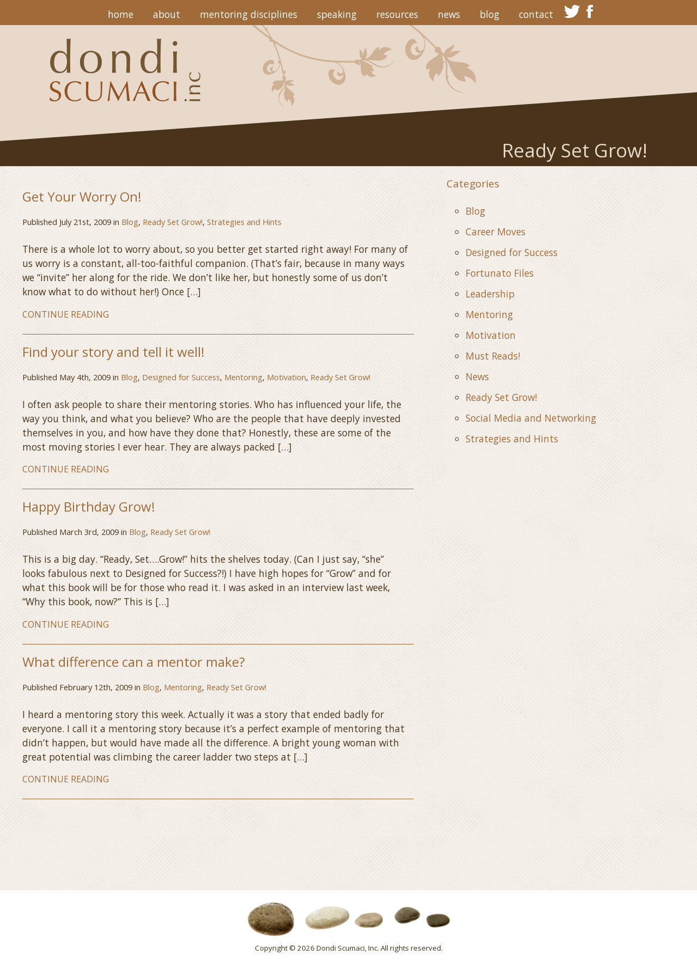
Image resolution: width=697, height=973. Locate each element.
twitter (572, 11)
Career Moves (495, 231)
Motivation (286, 377)
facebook (590, 11)
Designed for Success (181, 377)
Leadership (490, 293)
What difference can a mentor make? (133, 662)
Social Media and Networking (531, 417)
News (449, 14)
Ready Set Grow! (173, 221)
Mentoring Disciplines (248, 14)
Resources (397, 14)
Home (120, 14)
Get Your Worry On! (82, 196)
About (166, 14)
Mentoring (243, 377)
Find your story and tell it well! (113, 352)
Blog (489, 14)
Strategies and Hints (244, 221)
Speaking (337, 14)
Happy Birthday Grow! (88, 506)
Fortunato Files (500, 272)
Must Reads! (493, 355)
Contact (536, 14)
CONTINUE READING (65, 314)
